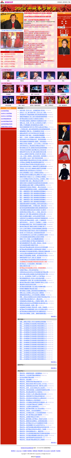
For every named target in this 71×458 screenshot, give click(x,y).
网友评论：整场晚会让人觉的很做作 (30, 400)
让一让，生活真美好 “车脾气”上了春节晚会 (32, 276)
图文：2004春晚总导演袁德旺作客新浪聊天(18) (33, 340)
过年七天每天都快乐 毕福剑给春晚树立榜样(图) (33, 228)
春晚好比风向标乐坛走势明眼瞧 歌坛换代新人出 (34, 303)
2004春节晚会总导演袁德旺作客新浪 (11, 30)
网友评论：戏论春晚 (26, 379)
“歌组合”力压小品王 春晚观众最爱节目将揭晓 (33, 168)
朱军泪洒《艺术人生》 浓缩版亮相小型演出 (32, 110)
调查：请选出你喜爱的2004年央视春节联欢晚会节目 (35, 297)
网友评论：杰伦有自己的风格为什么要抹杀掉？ (33, 398)
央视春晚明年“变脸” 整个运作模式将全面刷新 (33, 280)
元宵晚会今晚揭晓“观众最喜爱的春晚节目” (32, 162)
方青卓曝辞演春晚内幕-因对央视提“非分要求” (33, 210)
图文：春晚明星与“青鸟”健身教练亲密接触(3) (33, 197)
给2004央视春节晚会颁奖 (27, 377)
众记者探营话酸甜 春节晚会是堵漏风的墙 (32, 241)
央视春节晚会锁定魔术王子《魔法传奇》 (31, 299)
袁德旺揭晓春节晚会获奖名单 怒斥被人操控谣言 (34, 160)
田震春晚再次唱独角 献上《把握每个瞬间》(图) (33, 301)
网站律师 (40, 451)
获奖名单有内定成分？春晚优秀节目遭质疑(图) (33, 166)
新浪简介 (13, 451)
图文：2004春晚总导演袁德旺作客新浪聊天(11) (33, 326)
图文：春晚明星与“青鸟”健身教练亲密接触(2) (33, 199)
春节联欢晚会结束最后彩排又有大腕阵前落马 (33, 311)
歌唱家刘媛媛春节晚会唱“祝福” (29, 288)
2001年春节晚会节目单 (6, 121)
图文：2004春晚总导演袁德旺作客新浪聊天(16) (33, 336)
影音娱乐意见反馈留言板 (27, 447)
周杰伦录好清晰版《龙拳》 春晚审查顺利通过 (33, 313)
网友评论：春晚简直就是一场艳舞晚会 (31, 373)
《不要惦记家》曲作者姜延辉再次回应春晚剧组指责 (35, 129)
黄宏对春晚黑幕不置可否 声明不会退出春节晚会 (34, 127)
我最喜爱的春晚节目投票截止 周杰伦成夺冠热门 (34, 203)
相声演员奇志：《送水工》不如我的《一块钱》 (33, 222)
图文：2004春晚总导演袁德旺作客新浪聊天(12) (33, 328)
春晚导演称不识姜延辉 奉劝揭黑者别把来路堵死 (34, 183)
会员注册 (53, 451)
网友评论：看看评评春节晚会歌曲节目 (31, 381)
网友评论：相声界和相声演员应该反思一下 (32, 437)
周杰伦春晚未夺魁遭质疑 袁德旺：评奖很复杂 (33, 141)
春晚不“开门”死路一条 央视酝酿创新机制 (32, 239)
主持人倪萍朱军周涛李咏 (12, 50)
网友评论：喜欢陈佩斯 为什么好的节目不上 (32, 425)
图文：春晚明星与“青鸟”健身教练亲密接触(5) (33, 193)
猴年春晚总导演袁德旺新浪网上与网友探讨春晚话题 (35, 251)
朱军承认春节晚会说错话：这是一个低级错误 (33, 220)
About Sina (18, 451)
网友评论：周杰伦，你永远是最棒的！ (31, 410)
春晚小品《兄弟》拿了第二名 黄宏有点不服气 (33, 123)
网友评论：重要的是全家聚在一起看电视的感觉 (33, 421)
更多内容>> (54, 316)
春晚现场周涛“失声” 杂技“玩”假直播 (30, 257)
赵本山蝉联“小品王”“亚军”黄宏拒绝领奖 (31, 158)
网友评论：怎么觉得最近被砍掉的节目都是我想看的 (35, 433)
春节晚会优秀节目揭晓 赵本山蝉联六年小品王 (33, 174)
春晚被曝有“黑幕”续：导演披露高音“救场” (32, 131)
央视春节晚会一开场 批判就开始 (29, 270)
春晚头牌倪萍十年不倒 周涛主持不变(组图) (32, 133)
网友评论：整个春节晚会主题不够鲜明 (31, 414)
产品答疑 (58, 451)
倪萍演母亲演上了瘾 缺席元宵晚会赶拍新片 (32, 145)
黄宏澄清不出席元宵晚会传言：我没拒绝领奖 (33, 139)
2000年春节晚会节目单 (6, 124)
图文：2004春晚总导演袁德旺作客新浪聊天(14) (33, 332)
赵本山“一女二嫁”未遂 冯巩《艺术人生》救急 (33, 112)
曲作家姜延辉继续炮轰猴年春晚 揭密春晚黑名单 (34, 208)
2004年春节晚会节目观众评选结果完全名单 (32, 164)
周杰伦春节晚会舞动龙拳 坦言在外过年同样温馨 (34, 247)
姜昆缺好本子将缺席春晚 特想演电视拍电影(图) (33, 114)
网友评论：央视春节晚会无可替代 (29, 417)
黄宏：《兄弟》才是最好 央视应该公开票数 (32, 137)
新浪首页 (65, 2)
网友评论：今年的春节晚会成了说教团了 (31, 404)
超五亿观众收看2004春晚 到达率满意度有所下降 (34, 274)
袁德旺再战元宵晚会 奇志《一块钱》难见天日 (33, 212)
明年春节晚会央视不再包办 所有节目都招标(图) (33, 230)
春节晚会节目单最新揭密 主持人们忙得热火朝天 (34, 309)
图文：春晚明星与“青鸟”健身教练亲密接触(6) (33, 191)
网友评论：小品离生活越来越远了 (29, 406)
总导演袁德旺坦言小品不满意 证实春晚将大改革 (34, 234)
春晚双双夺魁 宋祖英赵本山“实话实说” (31, 170)
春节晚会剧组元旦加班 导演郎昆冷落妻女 (32, 118)
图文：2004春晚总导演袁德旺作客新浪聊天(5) (33, 359)
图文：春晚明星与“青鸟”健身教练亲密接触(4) (33, 195)
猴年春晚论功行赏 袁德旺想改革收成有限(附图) (33, 147)
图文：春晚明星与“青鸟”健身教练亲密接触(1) (33, 201)
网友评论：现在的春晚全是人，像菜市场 (31, 431)
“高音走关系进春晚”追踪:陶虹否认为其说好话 (33, 150)
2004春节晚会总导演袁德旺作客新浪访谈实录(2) (33, 259)
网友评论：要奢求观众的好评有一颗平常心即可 (33, 385)
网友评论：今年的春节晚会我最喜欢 (30, 375)
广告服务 (24, 451)
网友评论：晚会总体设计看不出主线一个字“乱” (33, 383)
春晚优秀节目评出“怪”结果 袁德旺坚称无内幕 (33, 152)
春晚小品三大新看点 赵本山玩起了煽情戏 (32, 292)
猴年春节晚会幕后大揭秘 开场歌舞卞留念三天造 (34, 282)
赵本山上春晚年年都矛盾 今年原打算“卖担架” (33, 154)
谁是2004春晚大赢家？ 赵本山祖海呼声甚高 (32, 216)
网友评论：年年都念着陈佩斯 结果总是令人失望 (34, 435)
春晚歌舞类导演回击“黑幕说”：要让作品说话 (33, 187)
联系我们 (30, 451)
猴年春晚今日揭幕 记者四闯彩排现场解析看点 (33, 290)
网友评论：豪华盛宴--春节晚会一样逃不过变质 (33, 419)
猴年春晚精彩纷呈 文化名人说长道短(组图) (32, 278)
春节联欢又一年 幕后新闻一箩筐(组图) (31, 263)
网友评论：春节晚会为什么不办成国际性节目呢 (33, 423)
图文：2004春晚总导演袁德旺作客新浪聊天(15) (33, 334)
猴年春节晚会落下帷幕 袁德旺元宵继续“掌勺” (33, 226)
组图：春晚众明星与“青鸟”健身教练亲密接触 (33, 321)
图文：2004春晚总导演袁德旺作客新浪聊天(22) (33, 348)
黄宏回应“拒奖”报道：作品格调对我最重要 (32, 135)
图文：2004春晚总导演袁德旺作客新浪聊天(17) (33, 338)
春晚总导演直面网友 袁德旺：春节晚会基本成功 (34, 255)
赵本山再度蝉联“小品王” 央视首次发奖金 (32, 172)
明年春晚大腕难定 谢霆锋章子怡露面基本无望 (33, 120)
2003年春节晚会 (5, 110)
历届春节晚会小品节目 (6, 126)
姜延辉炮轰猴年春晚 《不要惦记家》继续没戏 (33, 205)
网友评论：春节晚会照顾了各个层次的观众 (32, 408)
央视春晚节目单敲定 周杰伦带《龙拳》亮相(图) (33, 307)
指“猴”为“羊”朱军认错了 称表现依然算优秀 (32, 232)
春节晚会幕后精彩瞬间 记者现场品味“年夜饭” (33, 249)
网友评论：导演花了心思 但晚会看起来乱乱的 (33, 394)
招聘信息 (35, 451)
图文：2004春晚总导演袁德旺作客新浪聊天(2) (33, 352)
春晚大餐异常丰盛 (25, 266)
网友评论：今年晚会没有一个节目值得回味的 (33, 412)
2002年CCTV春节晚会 (6, 113)
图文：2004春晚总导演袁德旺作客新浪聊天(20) (33, 344)
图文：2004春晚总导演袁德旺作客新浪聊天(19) (33, 342)
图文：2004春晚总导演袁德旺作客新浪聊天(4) (33, 357)
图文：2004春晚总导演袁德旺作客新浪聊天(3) (33, 355)
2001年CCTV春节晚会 (6, 116)
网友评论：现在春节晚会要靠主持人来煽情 (32, 439)
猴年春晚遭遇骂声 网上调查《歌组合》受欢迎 (33, 243)
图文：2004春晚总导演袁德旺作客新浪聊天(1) (33, 350)
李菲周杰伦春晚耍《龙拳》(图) (29, 305)
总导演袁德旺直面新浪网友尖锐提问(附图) (32, 237)
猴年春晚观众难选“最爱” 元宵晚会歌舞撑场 (32, 185)
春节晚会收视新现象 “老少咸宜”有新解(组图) (33, 286)
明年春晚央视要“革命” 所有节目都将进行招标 (33, 224)
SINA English (46, 451)
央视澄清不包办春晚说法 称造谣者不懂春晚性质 (34, 218)
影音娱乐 (60, 2)
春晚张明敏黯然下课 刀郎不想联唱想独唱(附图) (33, 116)
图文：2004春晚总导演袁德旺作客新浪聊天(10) (33, 323)
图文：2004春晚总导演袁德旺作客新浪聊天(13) (33, 330)
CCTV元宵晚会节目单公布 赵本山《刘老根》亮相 (34, 179)
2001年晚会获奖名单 (6, 118)
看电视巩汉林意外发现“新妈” (28, 284)
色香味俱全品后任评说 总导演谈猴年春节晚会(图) (34, 272)
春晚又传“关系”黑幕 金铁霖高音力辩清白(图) (33, 214)
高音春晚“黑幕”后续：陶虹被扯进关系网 (31, 181)
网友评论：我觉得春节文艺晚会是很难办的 (32, 396)
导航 (69, 2)
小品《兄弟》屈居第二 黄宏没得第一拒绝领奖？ (34, 156)
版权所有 (38, 456)
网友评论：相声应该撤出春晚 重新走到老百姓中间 (34, 427)
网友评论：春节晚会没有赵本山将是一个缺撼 (33, 429)
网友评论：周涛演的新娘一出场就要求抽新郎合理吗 (35, 390)
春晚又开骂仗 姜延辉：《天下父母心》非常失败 (34, 143)
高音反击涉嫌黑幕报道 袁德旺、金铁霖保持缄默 (34, 189)
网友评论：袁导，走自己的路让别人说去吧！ (33, 387)
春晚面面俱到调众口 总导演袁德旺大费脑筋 (32, 295)
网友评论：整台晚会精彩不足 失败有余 (31, 392)
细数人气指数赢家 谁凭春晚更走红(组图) (31, 125)
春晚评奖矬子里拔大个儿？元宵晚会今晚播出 (33, 176)
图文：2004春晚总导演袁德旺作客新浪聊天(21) (33, 346)
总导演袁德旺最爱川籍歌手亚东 (29, 245)
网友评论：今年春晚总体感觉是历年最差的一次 (33, 402)
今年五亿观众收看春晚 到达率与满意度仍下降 (33, 253)
